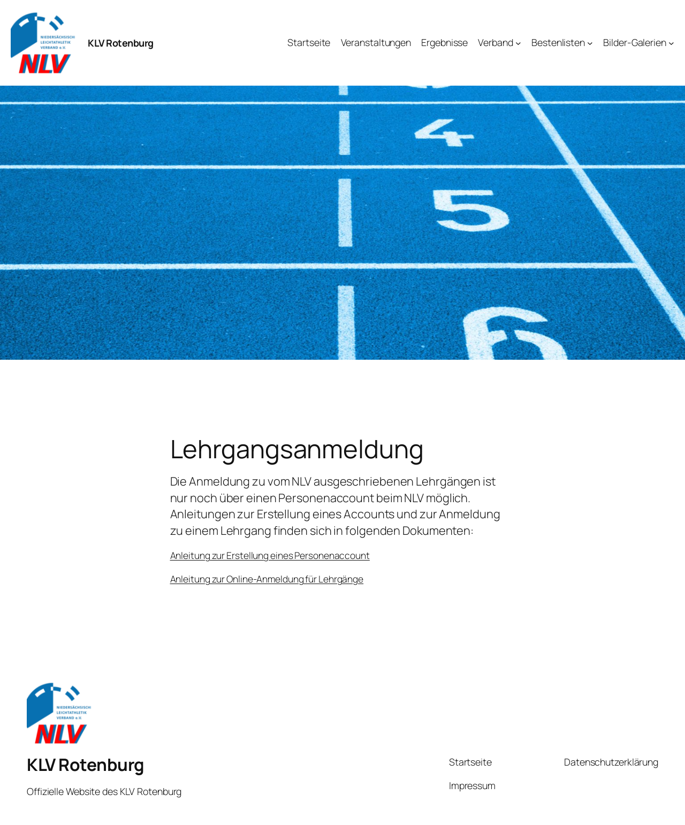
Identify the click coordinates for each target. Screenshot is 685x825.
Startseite (470, 761)
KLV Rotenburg (121, 42)
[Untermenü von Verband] (518, 43)
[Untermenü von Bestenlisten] (590, 43)
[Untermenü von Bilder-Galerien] (671, 43)
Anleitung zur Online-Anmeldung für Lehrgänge (267, 578)
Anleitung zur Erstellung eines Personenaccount (270, 555)
